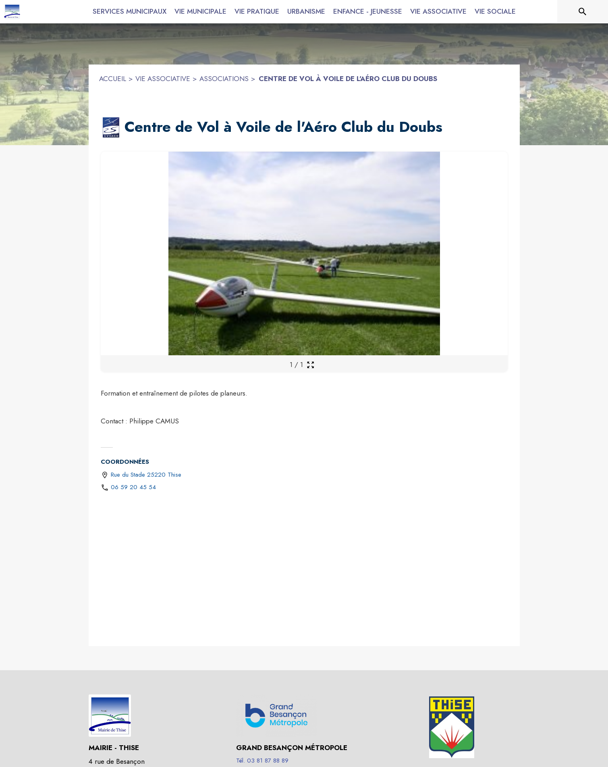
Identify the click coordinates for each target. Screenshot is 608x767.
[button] (111, 127)
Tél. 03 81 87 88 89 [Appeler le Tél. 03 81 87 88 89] (262, 760)
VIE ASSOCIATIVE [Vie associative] (162, 78)
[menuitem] (129, 10)
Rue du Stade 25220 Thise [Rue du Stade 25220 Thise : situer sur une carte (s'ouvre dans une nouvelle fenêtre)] (146, 474)
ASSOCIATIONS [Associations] (224, 78)
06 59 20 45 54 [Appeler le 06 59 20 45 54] (133, 487)
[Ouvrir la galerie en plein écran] (310, 364)
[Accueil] (12, 12)
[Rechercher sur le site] (582, 11)
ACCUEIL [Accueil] (112, 78)
